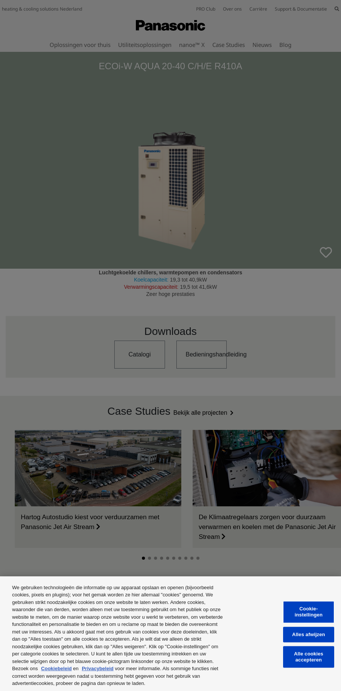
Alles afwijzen (308, 634)
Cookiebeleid (56, 668)
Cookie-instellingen (309, 612)
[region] (170, 633)
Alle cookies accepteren (308, 657)
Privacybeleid (98, 668)
